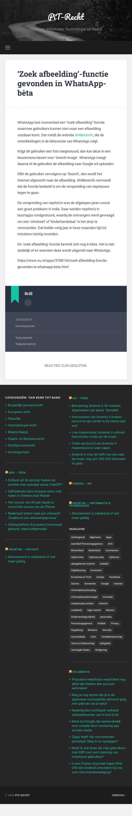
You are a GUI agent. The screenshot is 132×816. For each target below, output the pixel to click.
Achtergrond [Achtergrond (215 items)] (78, 535)
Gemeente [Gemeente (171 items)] (108, 582)
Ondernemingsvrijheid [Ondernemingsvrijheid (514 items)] (84, 623)
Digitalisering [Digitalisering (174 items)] (79, 569)
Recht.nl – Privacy (24, 547)
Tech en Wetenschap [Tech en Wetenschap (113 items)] (111, 649)
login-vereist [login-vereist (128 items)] (95, 616)
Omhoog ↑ (119, 806)
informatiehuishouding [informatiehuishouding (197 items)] (84, 596)
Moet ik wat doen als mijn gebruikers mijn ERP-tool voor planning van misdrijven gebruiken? (99, 764)
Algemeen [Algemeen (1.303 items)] (97, 535)
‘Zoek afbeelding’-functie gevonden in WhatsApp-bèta (63, 83)
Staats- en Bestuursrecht (26, 438)
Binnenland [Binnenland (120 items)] (78, 549)
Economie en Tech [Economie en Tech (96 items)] (82, 576)
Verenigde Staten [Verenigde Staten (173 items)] (98, 656)
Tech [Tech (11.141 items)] (94, 643)
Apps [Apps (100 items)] (112, 535)
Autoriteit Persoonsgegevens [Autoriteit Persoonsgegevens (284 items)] (88, 542)
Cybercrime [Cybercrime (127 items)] (78, 556)
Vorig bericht (24, 338)
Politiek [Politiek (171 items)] (103, 629)
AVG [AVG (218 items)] (113, 542)
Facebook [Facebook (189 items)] (77, 582)
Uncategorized (25, 326)
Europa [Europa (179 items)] (102, 576)
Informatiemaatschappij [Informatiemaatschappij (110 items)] (85, 603)
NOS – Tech (18, 472)
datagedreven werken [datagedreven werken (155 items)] (84, 562)
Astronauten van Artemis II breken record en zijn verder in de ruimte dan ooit (99, 421)
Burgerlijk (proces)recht (25, 405)
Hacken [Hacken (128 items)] (89, 589)
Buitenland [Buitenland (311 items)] (96, 549)
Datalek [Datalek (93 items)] (106, 562)
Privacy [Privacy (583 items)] (117, 629)
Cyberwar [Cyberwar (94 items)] (117, 556)
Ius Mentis (81, 685)
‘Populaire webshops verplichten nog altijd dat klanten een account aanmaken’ (99, 697)
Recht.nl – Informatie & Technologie (90, 503)
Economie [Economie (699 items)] (98, 569)
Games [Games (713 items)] (92, 582)
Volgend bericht (26, 344)
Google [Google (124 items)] (75, 589)
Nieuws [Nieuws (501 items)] (112, 616)
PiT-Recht (66, 16)
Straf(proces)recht (21, 445)
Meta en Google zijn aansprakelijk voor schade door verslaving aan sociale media (96, 738)
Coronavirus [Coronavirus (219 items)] (115, 549)
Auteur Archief (28, 302)
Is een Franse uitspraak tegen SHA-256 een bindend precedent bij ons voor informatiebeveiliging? (97, 779)
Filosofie (14, 418)
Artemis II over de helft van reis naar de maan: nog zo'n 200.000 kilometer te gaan (99, 458)
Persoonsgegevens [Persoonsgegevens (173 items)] (82, 629)
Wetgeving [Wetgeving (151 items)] (77, 663)
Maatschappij (18, 432)
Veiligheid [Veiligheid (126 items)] (77, 656)
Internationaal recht (22, 425)
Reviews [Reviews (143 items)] (94, 636)
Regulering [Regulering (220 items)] (77, 636)
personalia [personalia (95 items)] (109, 623)
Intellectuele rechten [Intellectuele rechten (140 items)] (83, 609)
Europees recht (19, 412)
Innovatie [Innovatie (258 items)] (111, 603)
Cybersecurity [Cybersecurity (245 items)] (98, 556)
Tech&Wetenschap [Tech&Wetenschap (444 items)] (82, 649)
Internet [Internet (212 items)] (105, 609)
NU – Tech (80, 398)
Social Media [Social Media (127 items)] (78, 643)
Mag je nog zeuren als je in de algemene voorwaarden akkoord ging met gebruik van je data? (99, 712)
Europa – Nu (82, 482)
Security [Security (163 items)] (109, 636)
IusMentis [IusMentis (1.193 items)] (77, 616)
